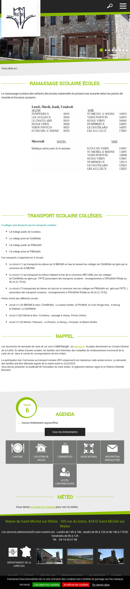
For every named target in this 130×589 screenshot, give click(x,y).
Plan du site (48, 575)
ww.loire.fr (79, 346)
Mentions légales (72, 575)
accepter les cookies (42, 507)
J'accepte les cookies (46, 584)
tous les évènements (65, 432)
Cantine (18, 456)
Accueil (12, 575)
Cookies (116, 575)
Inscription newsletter (112, 458)
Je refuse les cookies (75, 584)
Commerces (65, 456)
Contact (29, 575)
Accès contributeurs (64, 482)
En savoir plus (101, 584)
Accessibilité (97, 575)
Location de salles (41, 458)
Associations (89, 456)
